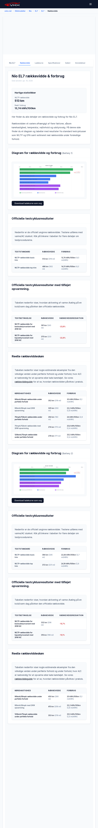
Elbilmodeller (20, 11)
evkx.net (8, 11)
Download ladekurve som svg (28, 203)
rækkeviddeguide (24, 381)
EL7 (36, 11)
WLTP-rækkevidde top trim (26, 268)
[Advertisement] (49, 36)
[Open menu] (90, 4)
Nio (30, 11)
